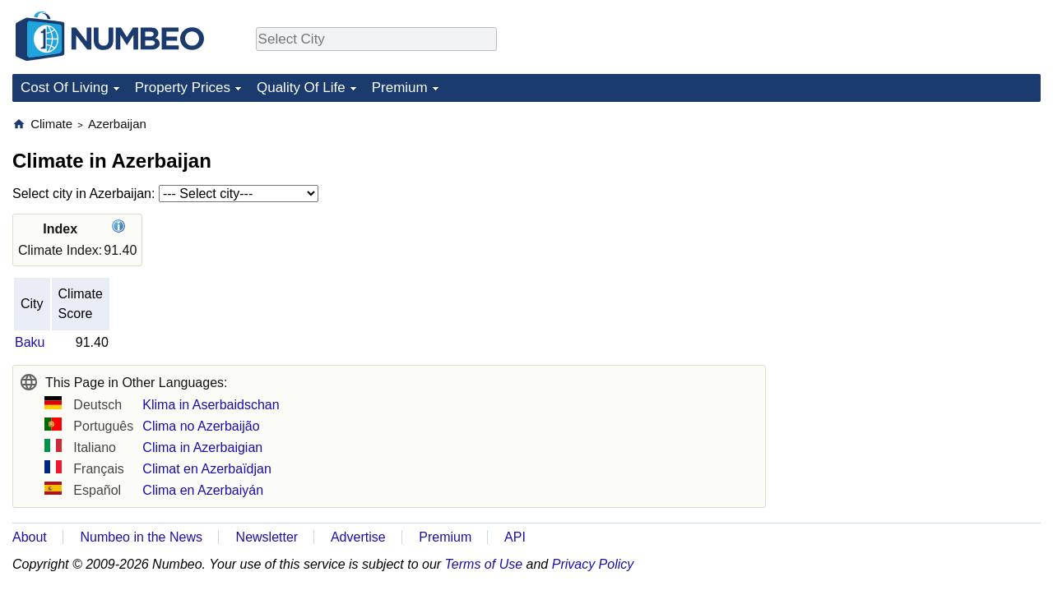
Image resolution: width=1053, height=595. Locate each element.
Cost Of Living (65, 87)
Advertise (358, 537)
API (515, 537)
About (29, 537)
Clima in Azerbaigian (202, 447)
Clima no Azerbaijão (200, 426)
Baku (29, 342)
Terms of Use (484, 564)
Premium (400, 87)
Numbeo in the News (141, 537)
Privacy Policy (593, 564)
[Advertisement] (917, 218)
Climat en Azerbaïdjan (206, 469)
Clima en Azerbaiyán (202, 490)
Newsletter (267, 537)
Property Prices (182, 87)
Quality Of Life (301, 87)
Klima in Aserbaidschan (210, 405)
